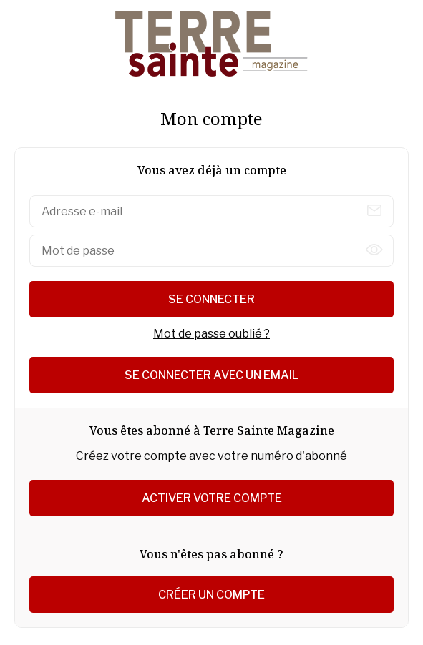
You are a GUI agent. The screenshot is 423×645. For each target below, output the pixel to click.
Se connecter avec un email (211, 375)
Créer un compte (211, 594)
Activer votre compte (212, 498)
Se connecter (211, 299)
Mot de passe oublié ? (211, 333)
